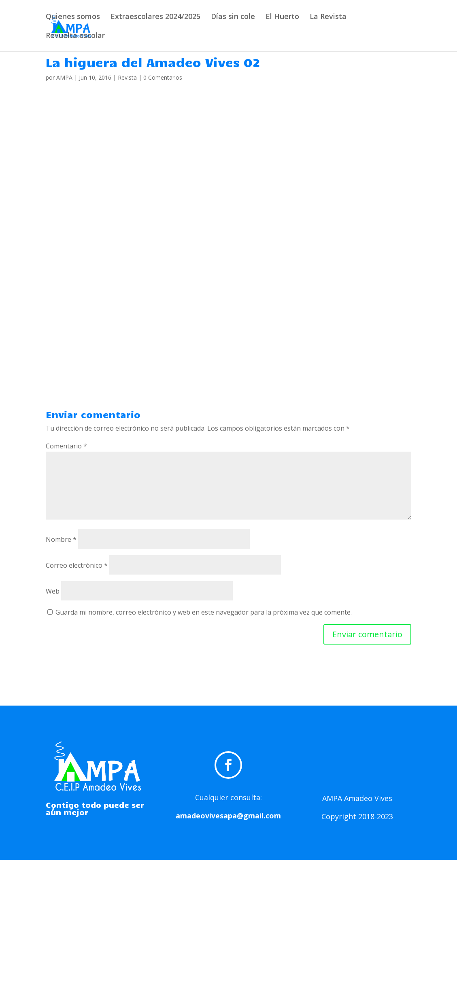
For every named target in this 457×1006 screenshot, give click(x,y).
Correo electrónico (77, 565)
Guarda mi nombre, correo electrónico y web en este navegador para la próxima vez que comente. (203, 612)
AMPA (64, 77)
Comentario (66, 446)
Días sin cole (233, 17)
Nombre (61, 539)
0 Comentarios (162, 77)
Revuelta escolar (75, 36)
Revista (127, 77)
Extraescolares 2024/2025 (155, 17)
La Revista (328, 17)
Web (53, 591)
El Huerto (282, 17)
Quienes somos (73, 17)
